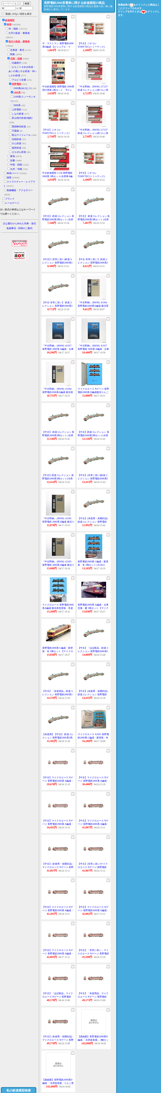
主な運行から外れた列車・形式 (19, 223)
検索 (27, 3)
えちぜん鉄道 (19, 152)
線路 (9, 177)
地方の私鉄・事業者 (19, 41)
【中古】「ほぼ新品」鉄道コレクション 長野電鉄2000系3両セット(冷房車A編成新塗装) (93, 651)
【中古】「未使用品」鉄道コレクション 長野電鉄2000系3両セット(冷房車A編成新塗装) (58, 694)
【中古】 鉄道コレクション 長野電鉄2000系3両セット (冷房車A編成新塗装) (58, 219)
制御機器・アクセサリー (20, 190)
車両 (9, 24)
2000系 (17, 92)
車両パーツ (13, 173)
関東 (12, 54)
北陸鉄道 (16, 139)
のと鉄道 (16, 143)
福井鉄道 (16, 148)
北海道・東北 (17, 50)
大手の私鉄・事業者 (19, 33)
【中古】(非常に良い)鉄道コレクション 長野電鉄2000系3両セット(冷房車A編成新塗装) (58, 262)
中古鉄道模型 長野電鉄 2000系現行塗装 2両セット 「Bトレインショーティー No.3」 (58, 89)
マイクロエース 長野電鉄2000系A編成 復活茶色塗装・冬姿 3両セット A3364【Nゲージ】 (58, 608)
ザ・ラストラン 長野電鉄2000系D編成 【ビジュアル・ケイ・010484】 (58, 46)
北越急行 (16, 63)
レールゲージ (12, 203)
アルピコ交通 (19, 80)
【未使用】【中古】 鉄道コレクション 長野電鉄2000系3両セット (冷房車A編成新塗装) (58, 737)
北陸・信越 (16, 58)
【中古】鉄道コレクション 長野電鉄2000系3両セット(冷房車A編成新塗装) (93, 435)
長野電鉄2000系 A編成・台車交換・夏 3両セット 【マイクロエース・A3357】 (93, 608)
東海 (12, 156)
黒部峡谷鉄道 (19, 126)
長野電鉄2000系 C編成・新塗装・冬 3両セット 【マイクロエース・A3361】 (57, 651)
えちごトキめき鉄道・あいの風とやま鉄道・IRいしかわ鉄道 (22, 71)
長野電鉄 (16, 84)
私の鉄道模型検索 (18, 1090)
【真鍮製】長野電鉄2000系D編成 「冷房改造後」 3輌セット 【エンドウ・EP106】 (93, 1039)
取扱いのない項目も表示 (17, 13)
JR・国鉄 (13, 28)
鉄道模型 (10, 20)
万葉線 (15, 131)
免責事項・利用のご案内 (19, 228)
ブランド (10, 199)
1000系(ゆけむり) (23, 88)
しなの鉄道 (18, 114)
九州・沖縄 (16, 169)
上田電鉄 (16, 109)
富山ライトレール (21, 135)
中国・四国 (16, 164)
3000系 (17, 105)
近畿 (12, 160)
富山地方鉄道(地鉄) (22, 118)
